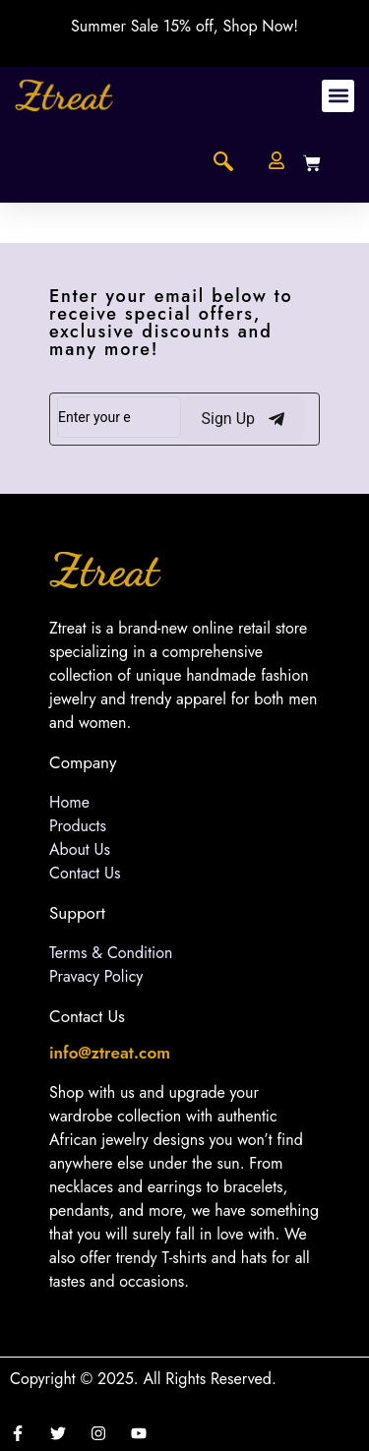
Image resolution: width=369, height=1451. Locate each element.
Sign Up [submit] (242, 419)
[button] (338, 96)
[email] (119, 417)
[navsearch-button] (223, 163)
